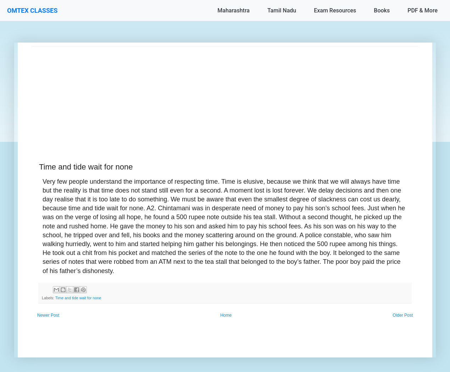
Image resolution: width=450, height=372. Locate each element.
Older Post (403, 315)
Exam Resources (335, 10)
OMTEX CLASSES (32, 10)
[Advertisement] (225, 96)
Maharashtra (233, 10)
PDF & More (422, 10)
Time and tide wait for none (78, 298)
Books (382, 10)
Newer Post (48, 315)
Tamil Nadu (281, 10)
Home (226, 315)
